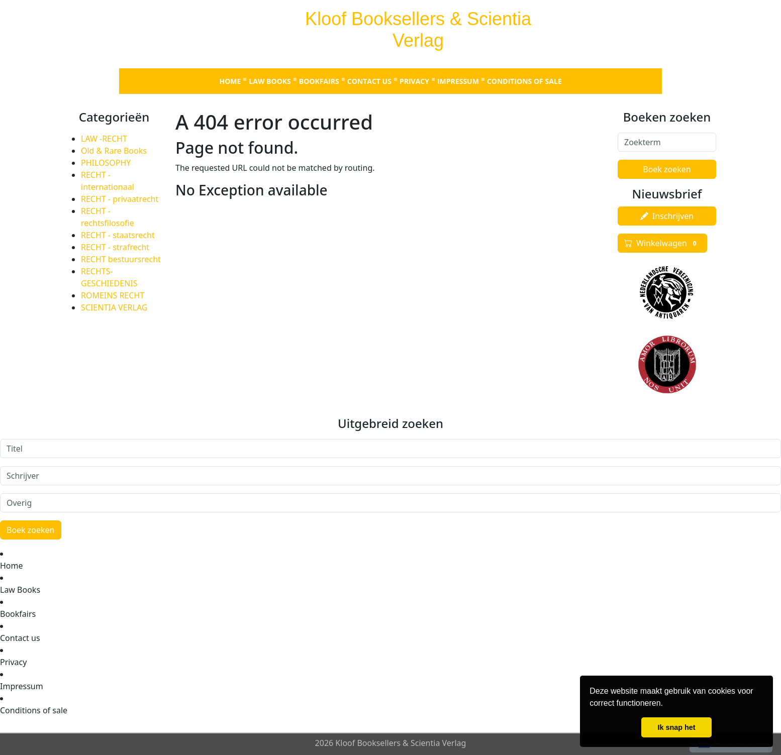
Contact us (369, 81)
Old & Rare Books (114, 150)
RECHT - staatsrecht (118, 235)
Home (230, 81)
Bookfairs (319, 81)
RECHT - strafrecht (115, 247)
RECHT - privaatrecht (119, 198)
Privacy (414, 81)
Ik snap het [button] (676, 727)
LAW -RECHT (104, 138)
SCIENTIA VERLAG (114, 307)
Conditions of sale (524, 81)
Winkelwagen (662, 243)
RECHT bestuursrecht (121, 259)
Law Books (269, 81)
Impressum (458, 81)
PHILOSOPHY (106, 162)
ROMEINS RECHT (112, 295)
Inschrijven (667, 216)
